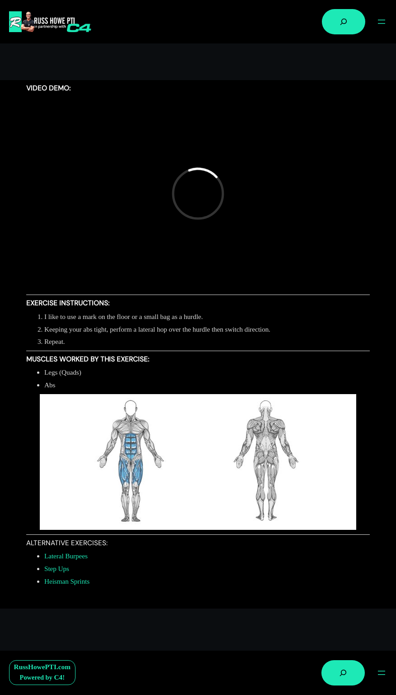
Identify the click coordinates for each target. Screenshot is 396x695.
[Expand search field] (343, 21)
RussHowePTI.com (42, 667)
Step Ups (56, 568)
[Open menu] (381, 21)
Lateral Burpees (66, 556)
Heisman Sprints (67, 581)
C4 (58, 677)
